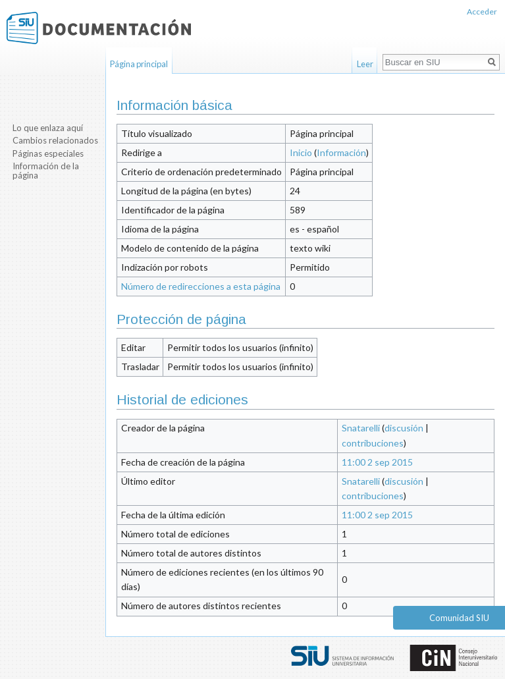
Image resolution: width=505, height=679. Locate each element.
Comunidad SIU (459, 617)
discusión (404, 427)
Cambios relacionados (55, 140)
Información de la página (46, 170)
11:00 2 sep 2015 (377, 462)
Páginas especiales (48, 153)
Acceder (482, 11)
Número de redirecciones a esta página (200, 286)
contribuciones (373, 442)
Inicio (301, 152)
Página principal (139, 64)
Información (341, 152)
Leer (365, 64)
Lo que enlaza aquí (48, 127)
